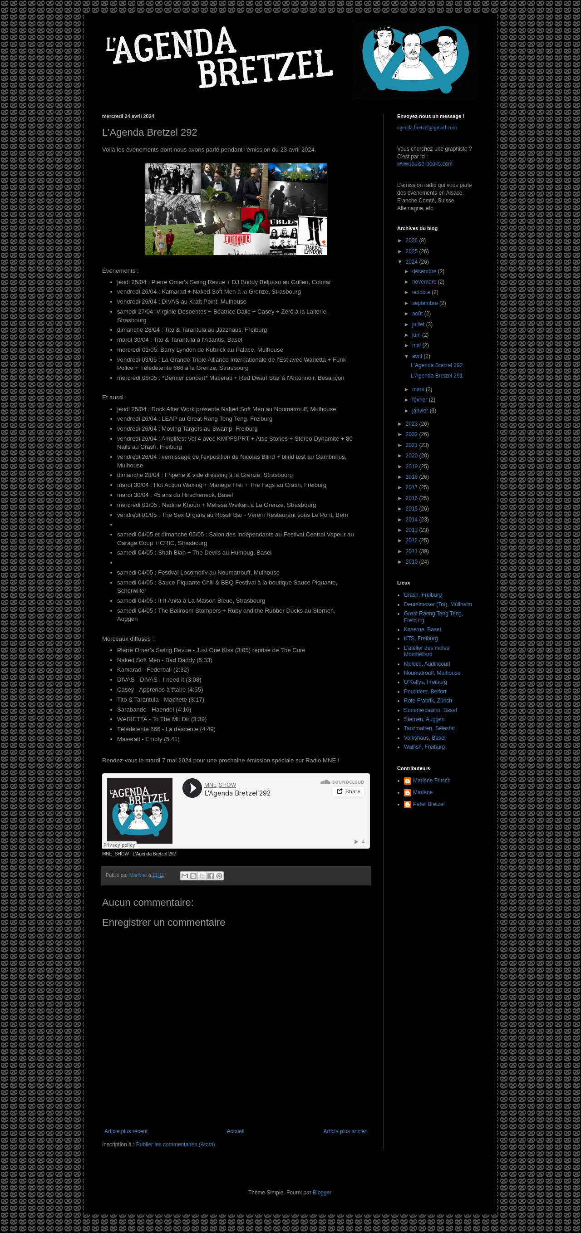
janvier (421, 411)
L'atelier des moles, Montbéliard (427, 651)
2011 (412, 551)
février (420, 400)
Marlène (423, 792)
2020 (412, 455)
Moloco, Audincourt (427, 664)
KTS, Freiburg (421, 638)
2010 (412, 562)
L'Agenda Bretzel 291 (437, 376)
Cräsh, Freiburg (423, 595)
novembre (425, 282)
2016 (412, 498)
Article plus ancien (346, 1131)
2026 (412, 240)
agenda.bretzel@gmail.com (427, 127)
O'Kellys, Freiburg (425, 682)
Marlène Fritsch (432, 780)
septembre (425, 303)
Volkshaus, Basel (424, 738)
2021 (412, 445)
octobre (422, 292)
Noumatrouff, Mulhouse (432, 673)
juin (417, 335)
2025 (412, 251)
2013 (412, 530)
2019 (412, 466)
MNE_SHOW (115, 853)
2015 (412, 509)
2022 (412, 434)
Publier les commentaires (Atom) (175, 1144)
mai (417, 345)
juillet (419, 324)
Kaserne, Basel (422, 629)
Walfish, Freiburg (424, 747)
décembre (425, 271)
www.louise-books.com (425, 164)
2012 (412, 540)
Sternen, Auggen (424, 719)
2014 (412, 519)
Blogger (322, 1192)
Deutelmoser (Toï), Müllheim (438, 604)
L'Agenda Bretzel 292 (154, 853)
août (418, 313)
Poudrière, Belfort (425, 691)
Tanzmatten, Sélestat (429, 728)
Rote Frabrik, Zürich (428, 701)
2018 (412, 477)
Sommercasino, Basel (430, 710)
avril (417, 356)
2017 (412, 487)
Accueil (236, 1131)
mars (419, 389)
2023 (412, 424)
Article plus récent (126, 1131)
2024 (412, 262)
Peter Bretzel (428, 804)
